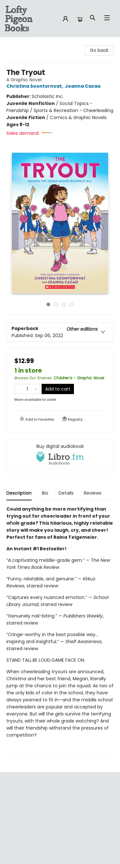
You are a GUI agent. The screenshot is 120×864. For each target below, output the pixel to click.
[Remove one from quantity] (19, 388)
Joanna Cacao (84, 86)
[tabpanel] (60, 631)
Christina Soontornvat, (35, 86)
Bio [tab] (45, 493)
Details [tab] (66, 493)
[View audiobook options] (60, 454)
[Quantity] (27, 389)
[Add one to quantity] (36, 388)
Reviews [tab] (92, 493)
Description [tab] (19, 493)
